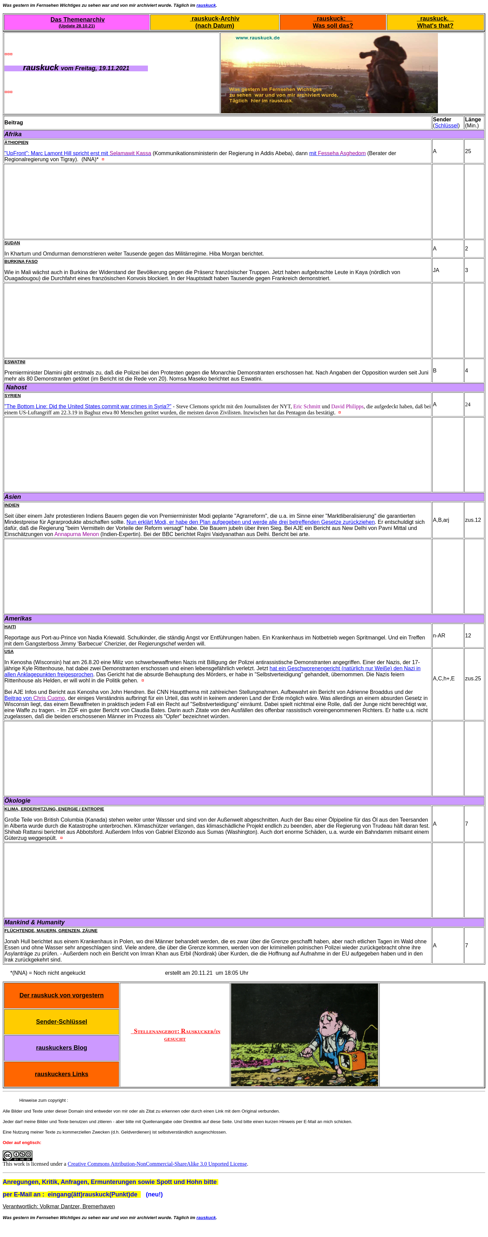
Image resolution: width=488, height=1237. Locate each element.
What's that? (435, 25)
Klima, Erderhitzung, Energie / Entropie (54, 808)
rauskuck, (435, 18)
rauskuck (206, 5)
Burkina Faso (21, 261)
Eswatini (14, 361)
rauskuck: (332, 18)
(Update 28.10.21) (77, 25)
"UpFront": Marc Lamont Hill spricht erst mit (77, 153)
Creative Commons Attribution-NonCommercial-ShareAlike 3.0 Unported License (157, 1164)
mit (337, 153)
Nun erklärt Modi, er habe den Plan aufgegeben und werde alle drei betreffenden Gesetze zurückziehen (251, 522)
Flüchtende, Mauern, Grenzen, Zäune (50, 930)
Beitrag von (34, 698)
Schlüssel (446, 125)
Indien (11, 505)
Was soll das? (333, 25)
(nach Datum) (214, 25)
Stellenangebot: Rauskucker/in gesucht (176, 1034)
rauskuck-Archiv (214, 18)
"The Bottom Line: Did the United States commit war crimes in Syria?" (87, 406)
